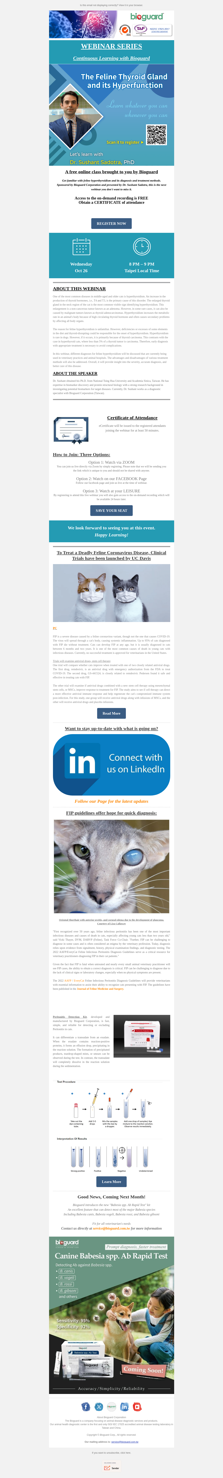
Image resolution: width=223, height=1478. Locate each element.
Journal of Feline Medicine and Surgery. (100, 988)
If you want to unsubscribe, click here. (111, 1452)
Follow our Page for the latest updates (111, 801)
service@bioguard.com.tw (111, 1228)
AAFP (67, 980)
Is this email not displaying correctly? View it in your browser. (111, 5)
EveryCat (79, 980)
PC (55, 628)
